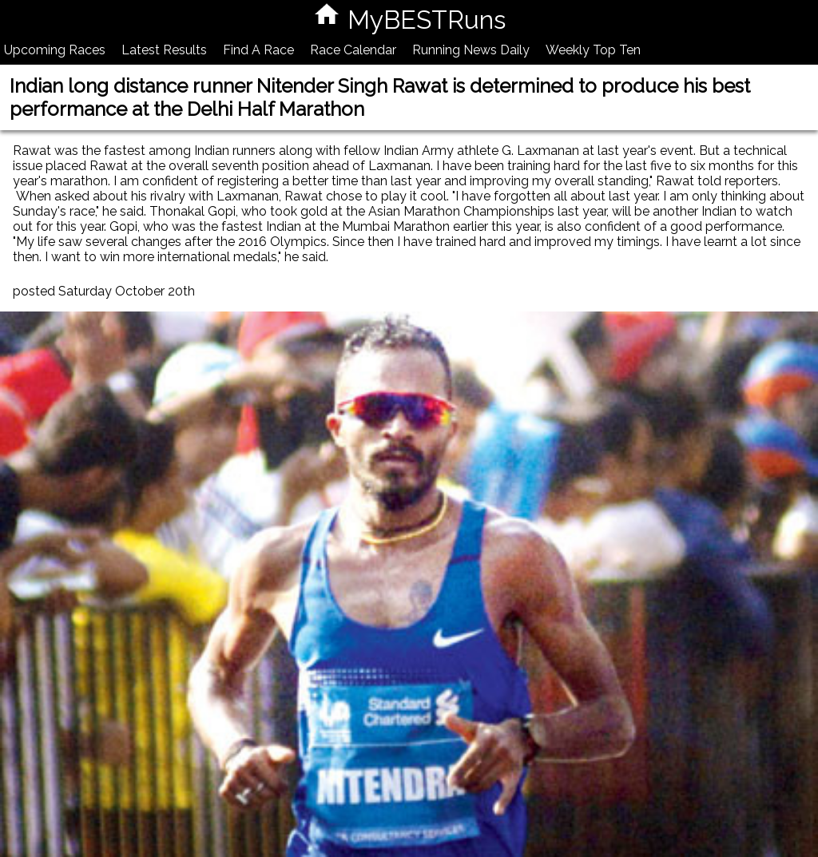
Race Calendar (353, 50)
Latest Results (164, 50)
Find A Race (258, 50)
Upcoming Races (54, 50)
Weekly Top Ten (593, 50)
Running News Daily (471, 50)
